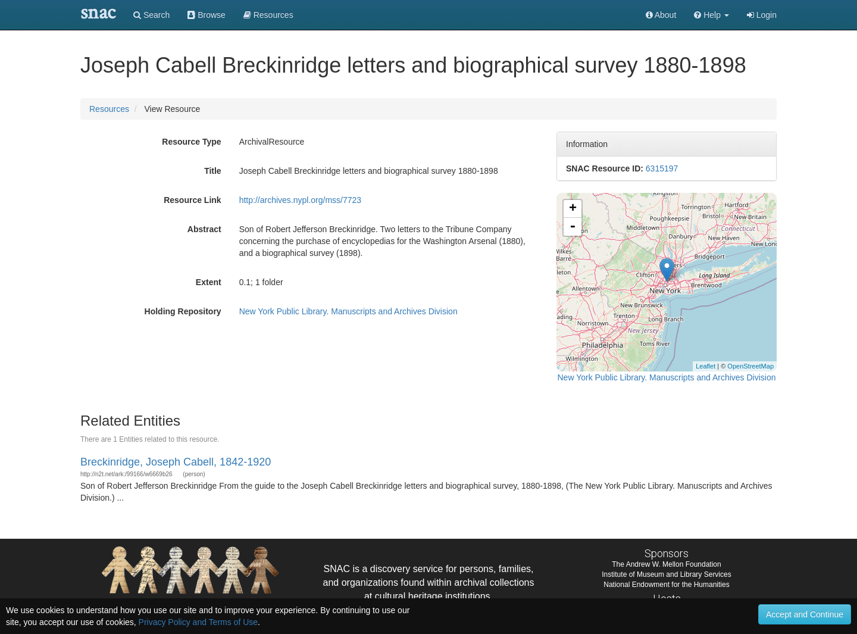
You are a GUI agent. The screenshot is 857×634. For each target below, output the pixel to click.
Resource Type (191, 141)
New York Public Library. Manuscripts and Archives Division (348, 311)
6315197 (662, 168)
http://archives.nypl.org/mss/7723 (300, 200)
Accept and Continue (804, 614)
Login (762, 15)
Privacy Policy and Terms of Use (198, 622)
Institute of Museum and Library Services (666, 574)
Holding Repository (183, 311)
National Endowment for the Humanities (666, 584)
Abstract (204, 229)
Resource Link (192, 200)
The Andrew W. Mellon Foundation (666, 564)
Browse (206, 15)
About (661, 15)
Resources (109, 109)
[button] (711, 15)
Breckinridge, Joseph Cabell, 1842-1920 (175, 462)
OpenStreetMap (750, 366)
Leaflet (705, 366)
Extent (208, 282)
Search (151, 15)
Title (212, 171)
